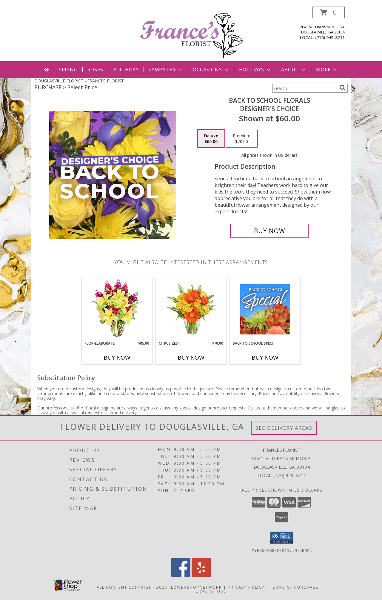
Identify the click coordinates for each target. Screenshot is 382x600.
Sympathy (166, 69)
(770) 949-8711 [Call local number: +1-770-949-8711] (330, 37)
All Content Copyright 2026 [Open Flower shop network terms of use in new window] (132, 587)
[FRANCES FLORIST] (191, 34)
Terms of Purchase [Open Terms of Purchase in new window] (294, 587)
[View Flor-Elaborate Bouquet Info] (117, 309)
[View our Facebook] (180, 575)
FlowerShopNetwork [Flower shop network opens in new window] (195, 587)
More (327, 69)
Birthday (126, 69)
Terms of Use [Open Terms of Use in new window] (209, 590)
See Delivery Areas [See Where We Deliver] (283, 427)
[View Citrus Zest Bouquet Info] (191, 309)
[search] (342, 88)
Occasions (211, 69)
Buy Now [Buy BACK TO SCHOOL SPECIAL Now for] (265, 357)
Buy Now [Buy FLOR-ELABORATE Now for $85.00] (117, 357)
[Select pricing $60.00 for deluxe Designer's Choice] (211, 139)
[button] (328, 12)
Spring (68, 69)
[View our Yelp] (201, 575)
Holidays (255, 69)
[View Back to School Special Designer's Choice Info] (265, 309)
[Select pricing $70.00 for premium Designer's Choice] (241, 139)
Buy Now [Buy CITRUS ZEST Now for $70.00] (191, 357)
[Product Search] (305, 88)
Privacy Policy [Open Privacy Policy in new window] (246, 587)
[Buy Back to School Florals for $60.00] (269, 231)
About (293, 69)
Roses (95, 69)
